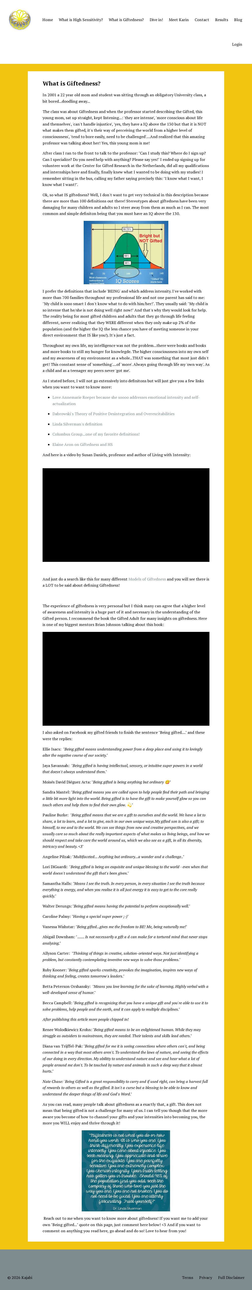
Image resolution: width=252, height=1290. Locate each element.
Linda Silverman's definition (77, 424)
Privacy (205, 1277)
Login (237, 44)
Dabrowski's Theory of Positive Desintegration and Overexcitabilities (113, 413)
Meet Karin (179, 19)
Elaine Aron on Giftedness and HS (82, 444)
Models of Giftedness (147, 579)
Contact (202, 19)
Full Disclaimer (231, 1277)
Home (47, 19)
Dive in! (156, 19)
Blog (238, 19)
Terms (187, 1277)
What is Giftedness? (126, 19)
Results (221, 19)
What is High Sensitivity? (81, 19)
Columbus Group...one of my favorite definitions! (96, 434)
